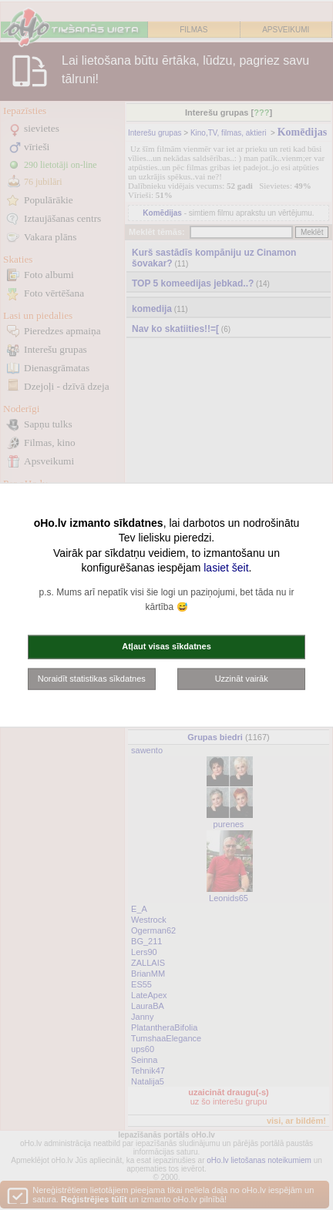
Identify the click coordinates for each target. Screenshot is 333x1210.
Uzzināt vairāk (241, 677)
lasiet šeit (226, 567)
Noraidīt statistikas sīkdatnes (92, 677)
